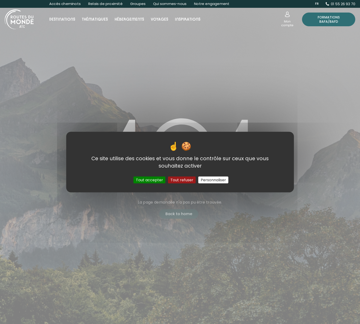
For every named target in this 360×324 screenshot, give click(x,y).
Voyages (159, 19)
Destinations (62, 19)
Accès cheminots (65, 3)
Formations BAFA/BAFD (329, 19)
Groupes (138, 3)
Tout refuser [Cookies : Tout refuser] (181, 180)
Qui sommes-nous (170, 3)
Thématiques (95, 19)
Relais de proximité (105, 3)
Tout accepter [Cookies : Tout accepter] (149, 180)
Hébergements (129, 19)
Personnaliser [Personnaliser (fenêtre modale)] (213, 180)
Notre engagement (211, 3)
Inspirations (187, 19)
